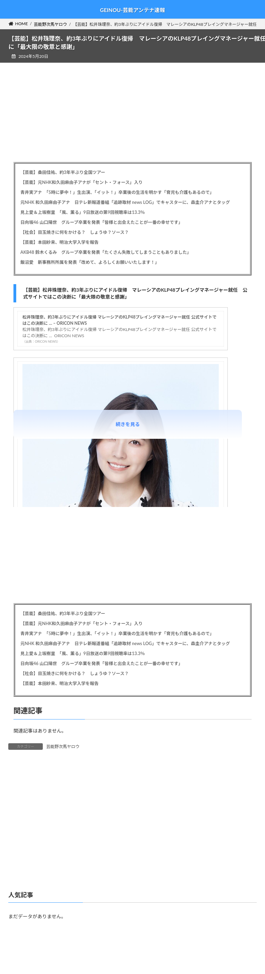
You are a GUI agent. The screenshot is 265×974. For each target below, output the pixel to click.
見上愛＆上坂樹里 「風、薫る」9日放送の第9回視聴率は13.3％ (82, 212)
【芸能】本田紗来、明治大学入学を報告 (59, 242)
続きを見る (128, 424)
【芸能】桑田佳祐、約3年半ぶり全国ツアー (62, 172)
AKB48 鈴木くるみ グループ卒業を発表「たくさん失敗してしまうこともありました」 (105, 252)
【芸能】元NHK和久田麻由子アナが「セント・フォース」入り (81, 182)
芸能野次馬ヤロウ (62, 746)
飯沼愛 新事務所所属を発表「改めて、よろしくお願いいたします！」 (89, 262)
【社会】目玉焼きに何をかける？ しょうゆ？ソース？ (74, 232)
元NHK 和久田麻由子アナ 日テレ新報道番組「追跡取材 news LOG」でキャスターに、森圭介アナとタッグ (125, 202)
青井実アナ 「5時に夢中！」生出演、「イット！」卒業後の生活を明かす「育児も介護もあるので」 (117, 192)
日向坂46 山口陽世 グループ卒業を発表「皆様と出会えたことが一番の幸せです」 (101, 222)
